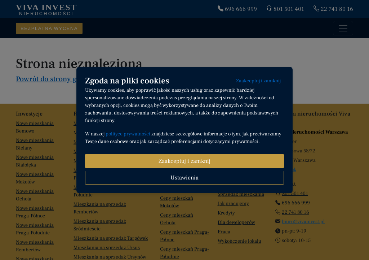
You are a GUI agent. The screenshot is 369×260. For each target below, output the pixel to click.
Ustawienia (184, 177)
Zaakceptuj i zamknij (258, 81)
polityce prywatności (128, 134)
